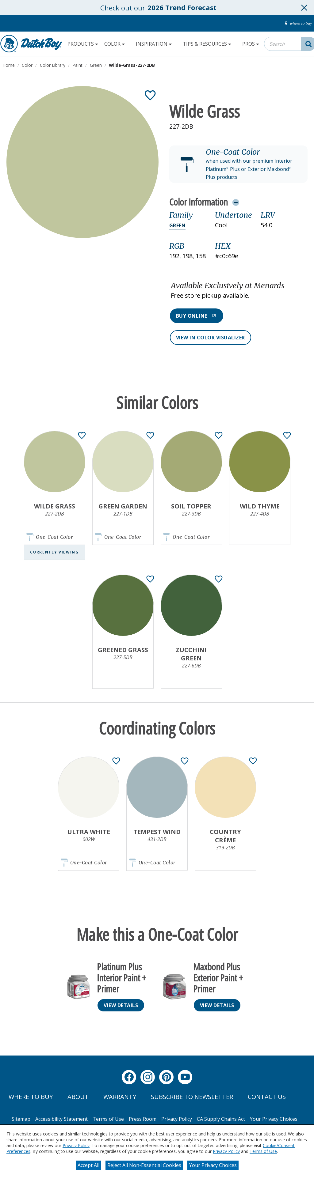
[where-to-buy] (296, 23)
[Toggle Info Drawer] (236, 202)
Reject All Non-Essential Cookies (144, 1165)
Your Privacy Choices (213, 1165)
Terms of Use (263, 1151)
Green (177, 225)
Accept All (88, 1165)
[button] (238, 164)
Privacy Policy (76, 1145)
